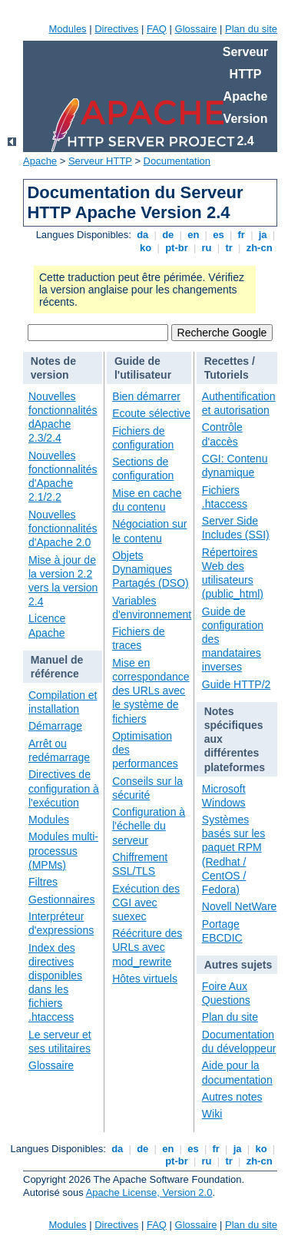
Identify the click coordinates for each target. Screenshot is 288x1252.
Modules (67, 29)
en (193, 234)
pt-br (177, 247)
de (168, 234)
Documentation (177, 161)
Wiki (212, 1114)
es (218, 234)
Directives (116, 29)
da (142, 234)
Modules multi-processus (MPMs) (63, 850)
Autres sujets (238, 965)
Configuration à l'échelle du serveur (148, 826)
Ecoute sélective (151, 413)
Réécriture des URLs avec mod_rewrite (147, 947)
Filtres (43, 882)
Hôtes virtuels (144, 978)
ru (206, 247)
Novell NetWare (239, 906)
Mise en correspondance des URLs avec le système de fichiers (150, 691)
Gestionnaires (61, 899)
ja (263, 234)
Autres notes (232, 1097)
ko (145, 247)
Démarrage (55, 726)
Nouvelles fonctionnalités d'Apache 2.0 (63, 528)
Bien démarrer (146, 396)
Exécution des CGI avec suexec (146, 902)
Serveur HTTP (100, 161)
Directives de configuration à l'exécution (63, 788)
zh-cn (259, 247)
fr (241, 234)
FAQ (157, 29)
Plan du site (251, 29)
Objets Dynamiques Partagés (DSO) (150, 569)
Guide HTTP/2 (236, 684)
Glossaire (196, 29)
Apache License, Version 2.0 (149, 1192)
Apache (40, 161)
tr (229, 247)
